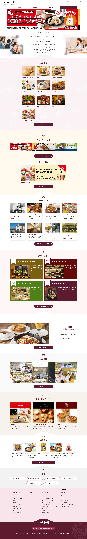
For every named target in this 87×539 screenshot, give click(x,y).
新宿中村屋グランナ (50, 483)
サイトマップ (68, 533)
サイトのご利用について (54, 533)
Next (85, 21)
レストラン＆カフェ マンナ (60, 262)
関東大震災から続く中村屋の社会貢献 (49, 516)
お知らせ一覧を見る (42, 462)
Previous (2, 21)
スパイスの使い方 (45, 496)
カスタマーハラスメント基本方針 (43, 533)
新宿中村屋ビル (31, 496)
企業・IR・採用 (78, 1)
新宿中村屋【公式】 (16, 478)
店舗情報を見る (42, 386)
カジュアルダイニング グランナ (27, 262)
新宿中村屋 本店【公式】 (52, 478)
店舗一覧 (29, 494)
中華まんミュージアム (46, 504)
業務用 (14, 510)
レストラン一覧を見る (43, 347)
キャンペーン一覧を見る (42, 156)
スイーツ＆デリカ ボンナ (25, 284)
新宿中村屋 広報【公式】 (69, 478)
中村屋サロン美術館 (58, 284)
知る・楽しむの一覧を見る (43, 244)
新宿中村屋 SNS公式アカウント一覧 (44, 528)
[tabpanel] (43, 19)
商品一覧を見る (42, 124)
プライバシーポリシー (20, 533)
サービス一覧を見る (42, 186)
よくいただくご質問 (64, 500)
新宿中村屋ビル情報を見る (43, 306)
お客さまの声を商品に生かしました (67, 504)
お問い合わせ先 (64, 502)
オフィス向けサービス (17, 512)
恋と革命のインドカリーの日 (47, 514)
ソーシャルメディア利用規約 (30, 533)
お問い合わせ (70, 1)
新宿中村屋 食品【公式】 (35, 478)
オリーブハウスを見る (68, 338)
